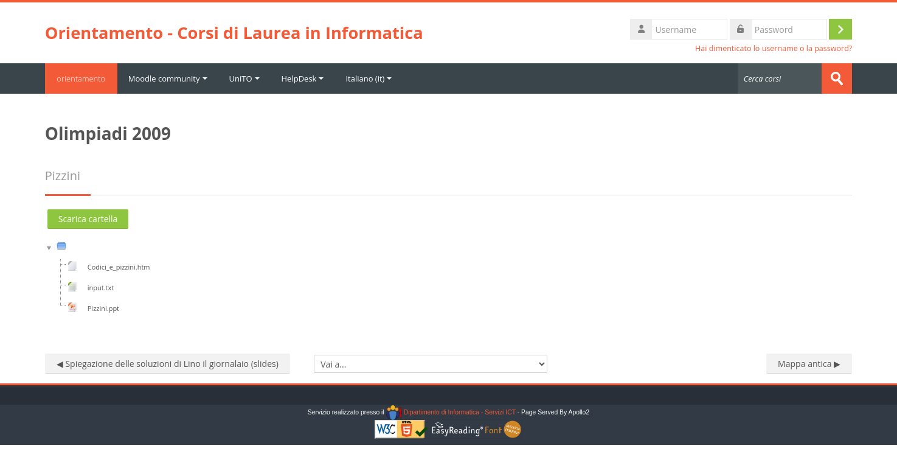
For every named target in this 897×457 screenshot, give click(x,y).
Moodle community (168, 78)
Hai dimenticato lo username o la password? (773, 48)
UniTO (244, 78)
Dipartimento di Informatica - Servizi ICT (451, 412)
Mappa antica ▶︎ (809, 363)
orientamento (81, 78)
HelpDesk (303, 78)
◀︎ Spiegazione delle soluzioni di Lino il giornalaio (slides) (168, 363)
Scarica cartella (88, 219)
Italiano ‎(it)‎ (369, 78)
